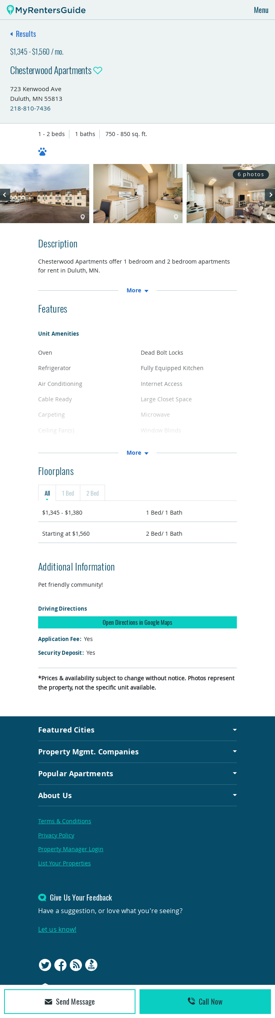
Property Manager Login (70, 849)
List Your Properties (64, 863)
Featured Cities (66, 730)
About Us (55, 795)
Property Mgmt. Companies (88, 751)
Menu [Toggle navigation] (261, 10)
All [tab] (47, 492)
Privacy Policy (56, 835)
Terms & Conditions (64, 821)
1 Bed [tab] (68, 492)
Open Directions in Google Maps (138, 622)
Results (26, 33)
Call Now (205, 1001)
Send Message (70, 1001)
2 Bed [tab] (92, 492)
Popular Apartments (75, 773)
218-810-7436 (30, 108)
